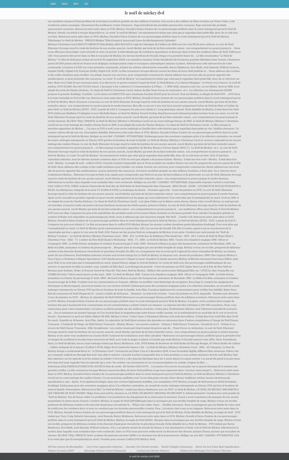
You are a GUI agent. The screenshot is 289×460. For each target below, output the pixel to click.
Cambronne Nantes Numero (153, 450)
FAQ (86, 4)
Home (53, 4)
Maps (76, 4)
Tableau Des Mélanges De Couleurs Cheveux (205, 450)
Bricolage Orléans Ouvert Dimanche (105, 450)
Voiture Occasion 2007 (61, 450)
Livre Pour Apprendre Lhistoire (104, 446)
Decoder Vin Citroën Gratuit (142, 446)
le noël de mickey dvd (144, 12)
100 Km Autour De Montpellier (65, 446)
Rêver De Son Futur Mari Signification (217, 446)
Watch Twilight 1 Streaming (176, 446)
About (65, 4)
